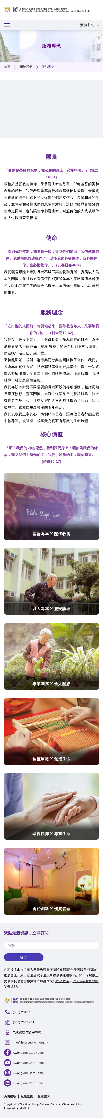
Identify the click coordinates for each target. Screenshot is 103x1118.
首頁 (7, 66)
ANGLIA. (24, 1108)
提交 (23, 957)
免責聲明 (10, 1096)
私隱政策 (27, 1096)
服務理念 (48, 66)
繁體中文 (87, 25)
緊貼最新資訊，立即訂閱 (26, 933)
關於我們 (26, 66)
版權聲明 (44, 1096)
